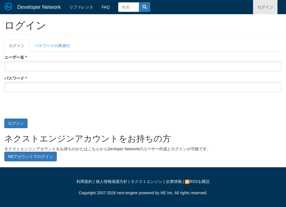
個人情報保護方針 (112, 181)
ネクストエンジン (146, 181)
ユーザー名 (15, 57)
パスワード (15, 78)
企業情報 (174, 181)
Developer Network (39, 7)
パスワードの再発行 (52, 45)
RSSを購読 (197, 181)
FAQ (106, 7)
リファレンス (81, 7)
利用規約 (84, 181)
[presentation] (47, 107)
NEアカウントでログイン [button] (30, 156)
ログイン (265, 7)
